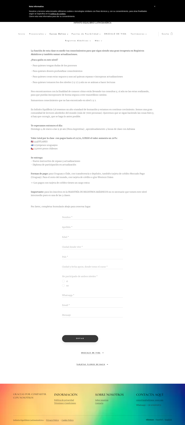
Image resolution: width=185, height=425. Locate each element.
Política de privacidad (64, 400)
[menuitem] (22, 34)
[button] (155, 6)
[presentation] (82, 326)
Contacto (99, 403)
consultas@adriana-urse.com (149, 400)
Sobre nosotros (101, 400)
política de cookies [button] (58, 14)
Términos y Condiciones (65, 403)
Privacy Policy (52, 420)
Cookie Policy (68, 420)
